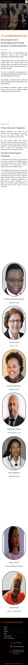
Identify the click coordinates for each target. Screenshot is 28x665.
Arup (2, 64)
